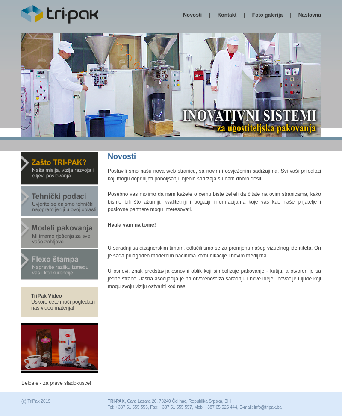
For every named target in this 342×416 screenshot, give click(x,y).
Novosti (192, 15)
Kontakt (227, 15)
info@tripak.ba (268, 407)
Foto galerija (267, 15)
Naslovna (309, 15)
